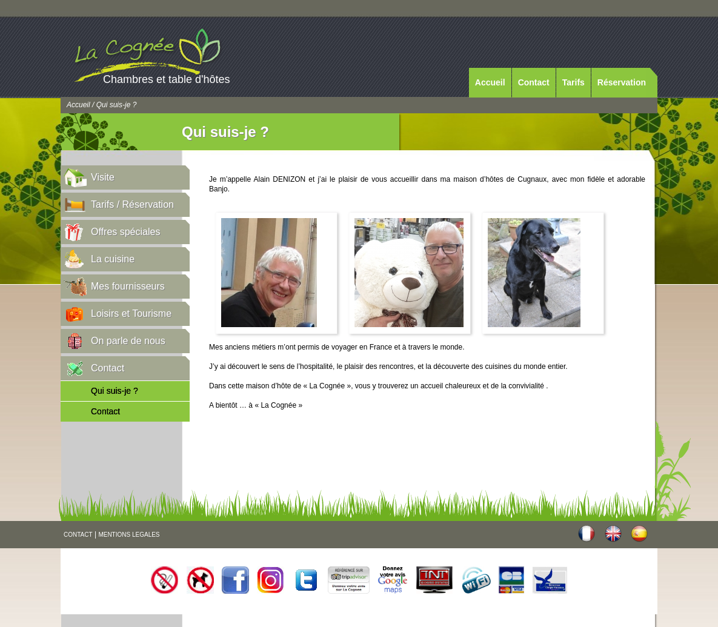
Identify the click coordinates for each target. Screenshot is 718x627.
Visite (103, 177)
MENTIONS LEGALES (128, 534)
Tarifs (573, 82)
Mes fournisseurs (128, 286)
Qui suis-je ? (114, 391)
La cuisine (113, 259)
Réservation (621, 82)
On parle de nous (128, 341)
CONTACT (78, 534)
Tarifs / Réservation (132, 204)
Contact (534, 82)
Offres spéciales (125, 232)
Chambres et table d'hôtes (166, 79)
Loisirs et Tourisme (131, 313)
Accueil (490, 82)
